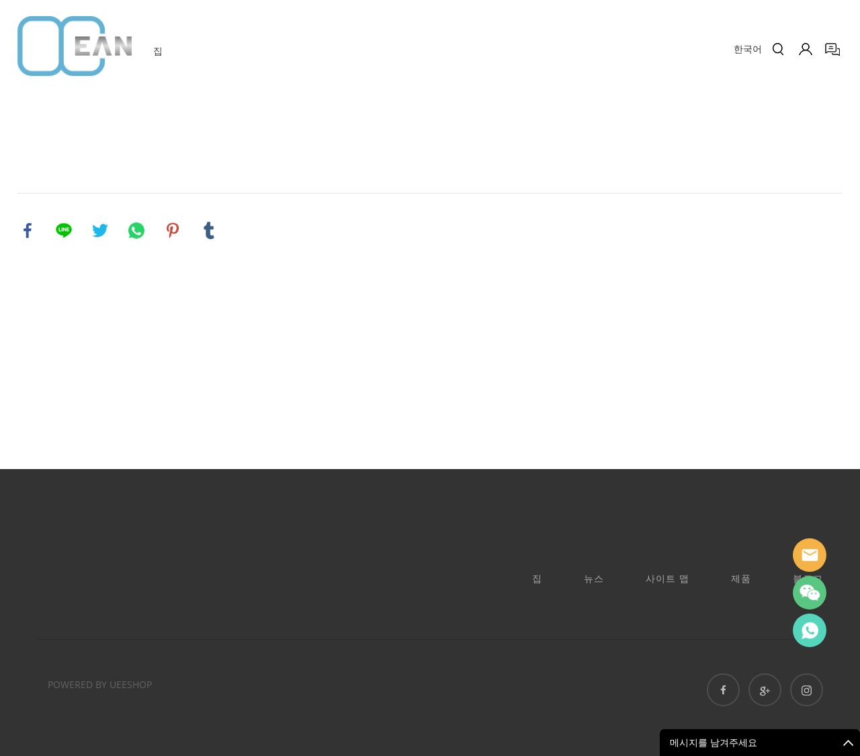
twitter (100, 230)
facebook (27, 230)
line (64, 230)
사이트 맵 (667, 578)
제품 (741, 578)
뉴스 (594, 578)
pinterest (173, 230)
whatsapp (136, 230)
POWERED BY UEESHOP (100, 684)
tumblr (209, 230)
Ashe (809, 630)
